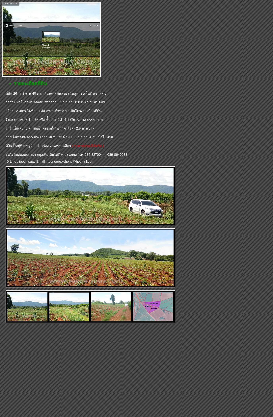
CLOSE (95, 26)
